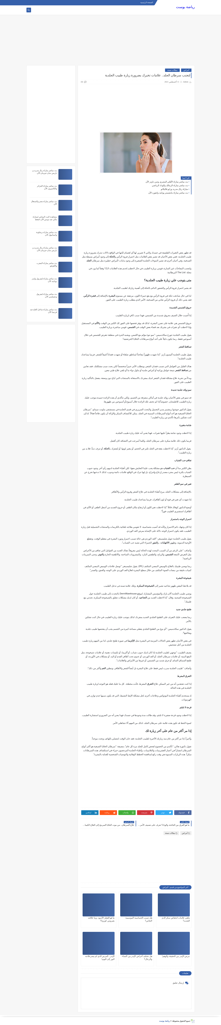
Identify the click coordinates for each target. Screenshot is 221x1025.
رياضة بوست (185, 7)
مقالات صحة (172, 70)
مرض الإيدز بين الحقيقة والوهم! (176, 956)
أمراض (186, 70)
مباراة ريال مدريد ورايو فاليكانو (174, 189)
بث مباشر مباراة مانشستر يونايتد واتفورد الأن (168, 193)
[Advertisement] (110, 41)
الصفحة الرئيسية (146, 2)
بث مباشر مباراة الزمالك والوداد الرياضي (170, 185)
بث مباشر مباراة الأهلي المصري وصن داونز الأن (167, 182)
